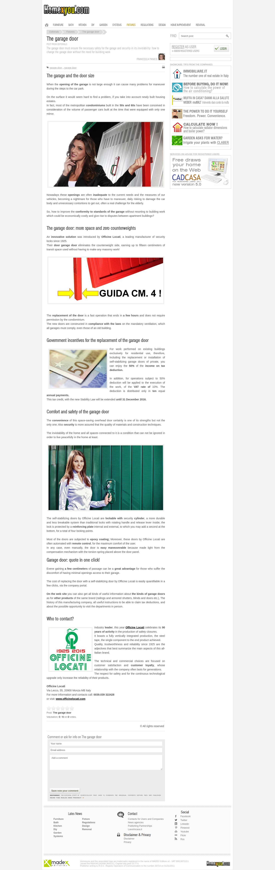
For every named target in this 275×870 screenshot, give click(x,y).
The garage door (90, 32)
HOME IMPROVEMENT (181, 25)
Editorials (54, 32)
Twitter (183, 820)
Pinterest (184, 827)
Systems (58, 836)
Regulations (88, 822)
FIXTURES (131, 25)
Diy (55, 829)
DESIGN (162, 25)
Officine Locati (134, 627)
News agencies (135, 822)
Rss (182, 839)
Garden (57, 832)
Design (86, 826)
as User (184, 47)
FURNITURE (58, 25)
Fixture (86, 819)
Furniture (58, 819)
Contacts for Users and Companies (146, 819)
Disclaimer (129, 838)
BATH (70, 25)
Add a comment (106, 762)
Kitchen (57, 826)
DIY (92, 25)
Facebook (185, 816)
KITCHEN (82, 25)
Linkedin (184, 824)
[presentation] (78, 779)
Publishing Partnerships (140, 826)
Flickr (183, 835)
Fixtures (70, 32)
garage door (56, 67)
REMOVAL (200, 25)
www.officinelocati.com (70, 698)
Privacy (127, 842)
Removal (87, 829)
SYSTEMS (116, 25)
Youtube (184, 831)
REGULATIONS (147, 25)
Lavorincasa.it (135, 829)
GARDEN (103, 25)
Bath (56, 822)
